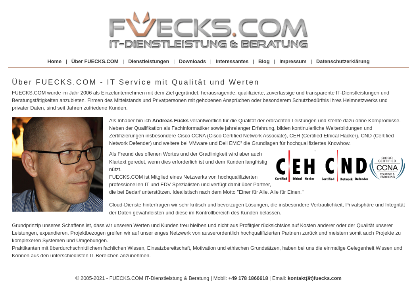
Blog (263, 61)
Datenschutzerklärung (342, 61)
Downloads (192, 61)
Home (54, 61)
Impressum (292, 61)
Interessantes (232, 61)
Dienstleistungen (148, 61)
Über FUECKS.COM (95, 61)
